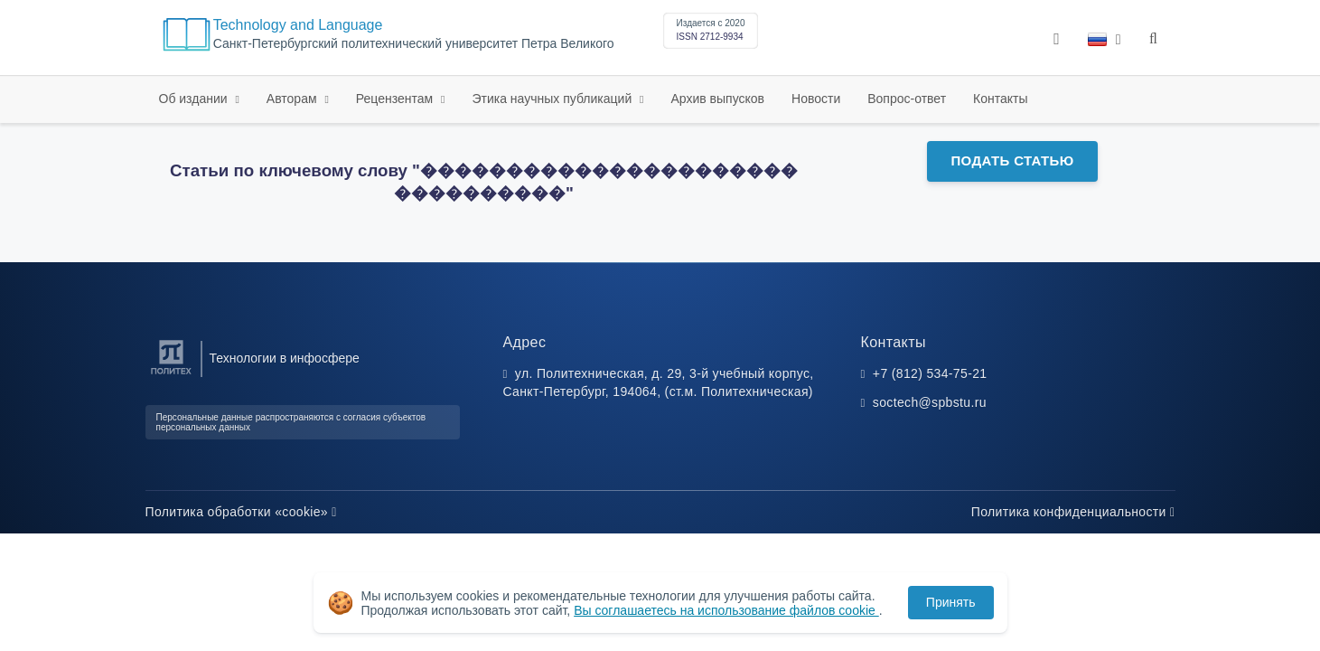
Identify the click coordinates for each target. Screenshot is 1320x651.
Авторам (294, 98)
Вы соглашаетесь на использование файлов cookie (726, 610)
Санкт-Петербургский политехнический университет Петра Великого (413, 44)
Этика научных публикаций (553, 98)
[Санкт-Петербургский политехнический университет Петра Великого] (171, 374)
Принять (951, 602)
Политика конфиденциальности (1073, 512)
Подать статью (1011, 160)
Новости (815, 98)
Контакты (1000, 98)
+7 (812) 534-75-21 (930, 373)
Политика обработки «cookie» (241, 512)
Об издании (195, 98)
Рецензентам (396, 98)
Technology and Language (298, 25)
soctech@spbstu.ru (930, 402)
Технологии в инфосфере (285, 358)
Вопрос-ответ (906, 98)
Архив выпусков (718, 98)
